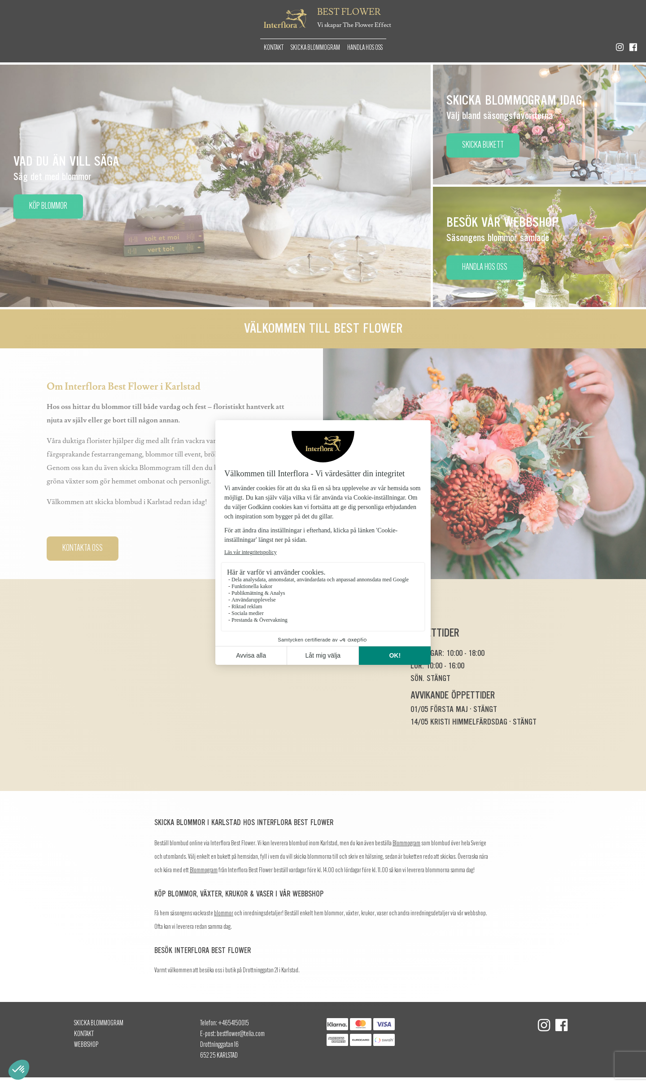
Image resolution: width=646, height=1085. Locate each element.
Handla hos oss (365, 48)
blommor (223, 913)
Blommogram (406, 843)
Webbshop (86, 1045)
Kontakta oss (82, 548)
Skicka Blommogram (315, 48)
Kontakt (274, 48)
